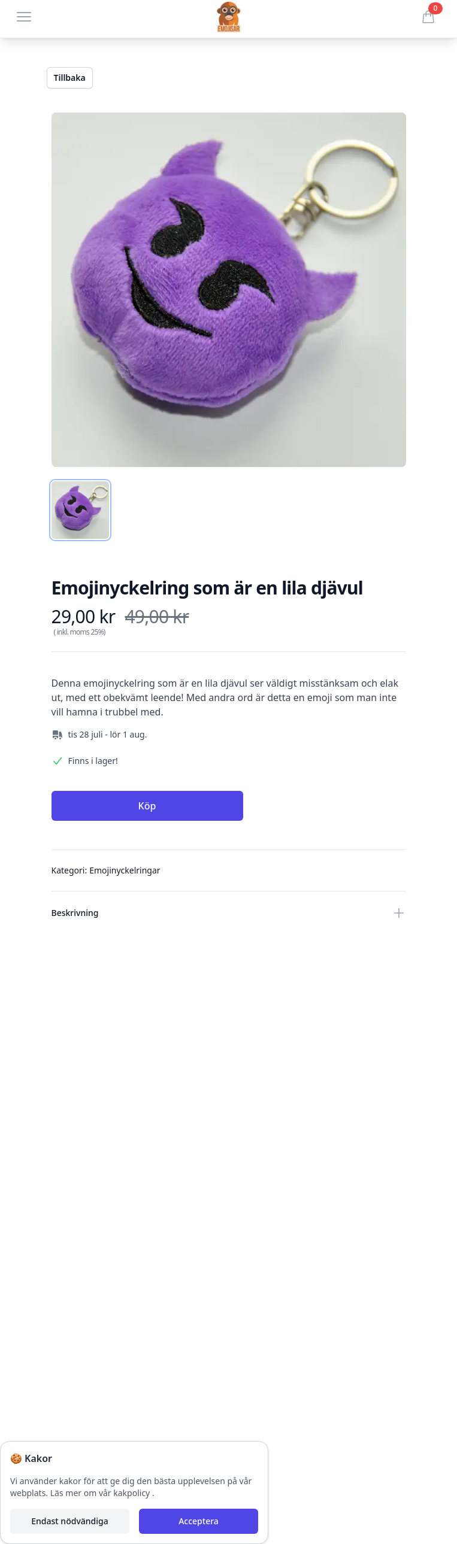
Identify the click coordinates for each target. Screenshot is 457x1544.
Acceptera (198, 1521)
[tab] (80, 510)
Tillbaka (70, 77)
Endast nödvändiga (69, 1521)
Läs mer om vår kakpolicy (101, 1493)
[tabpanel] (229, 290)
